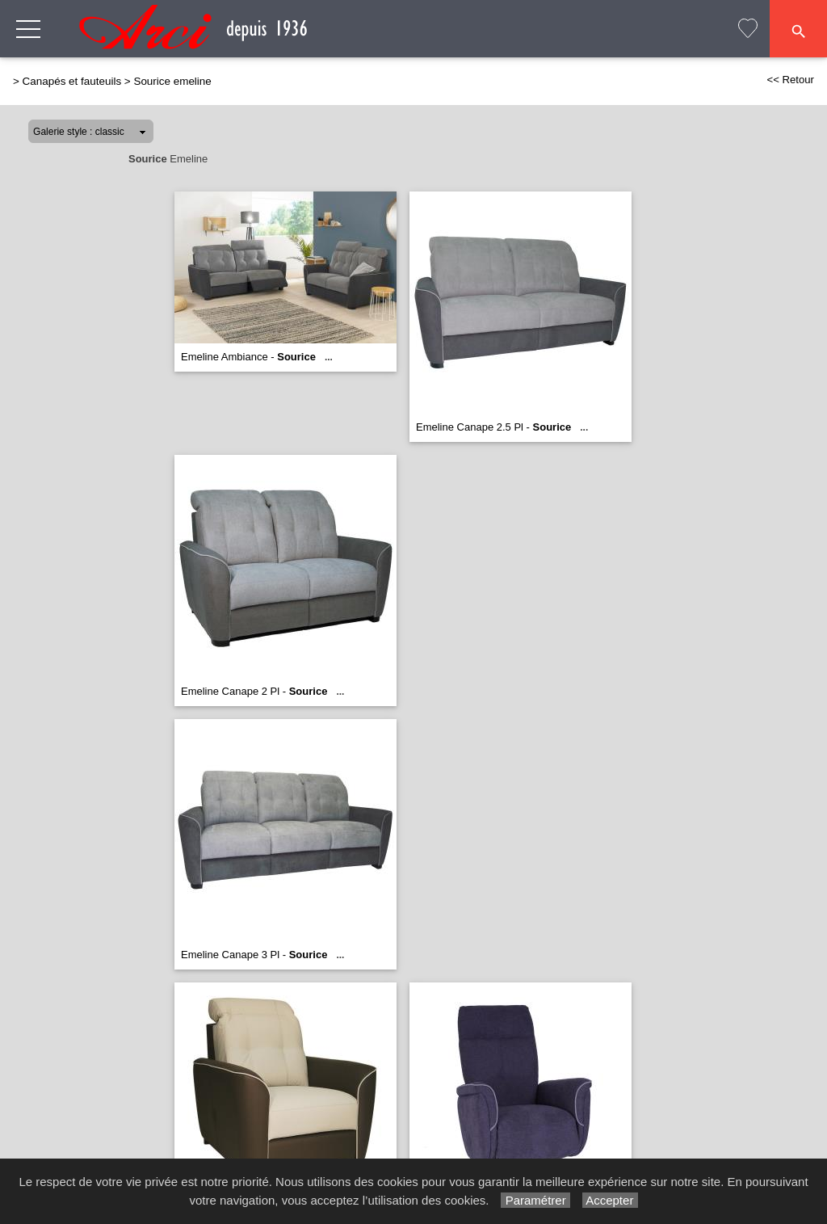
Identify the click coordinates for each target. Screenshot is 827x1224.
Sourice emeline (172, 81)
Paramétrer (535, 1200)
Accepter (610, 1200)
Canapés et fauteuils (72, 81)
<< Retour (790, 80)
